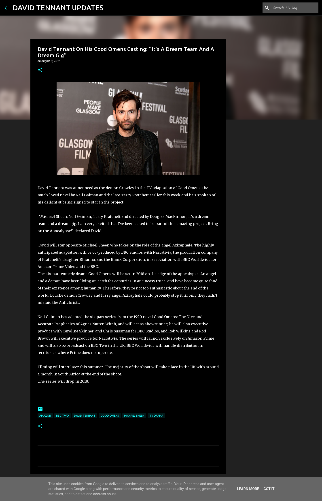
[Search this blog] (294, 7)
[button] (40, 70)
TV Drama (156, 415)
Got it (268, 489)
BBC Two (62, 415)
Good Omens (110, 415)
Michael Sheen (134, 415)
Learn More (248, 489)
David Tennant (84, 415)
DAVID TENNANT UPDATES (58, 8)
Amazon (45, 415)
